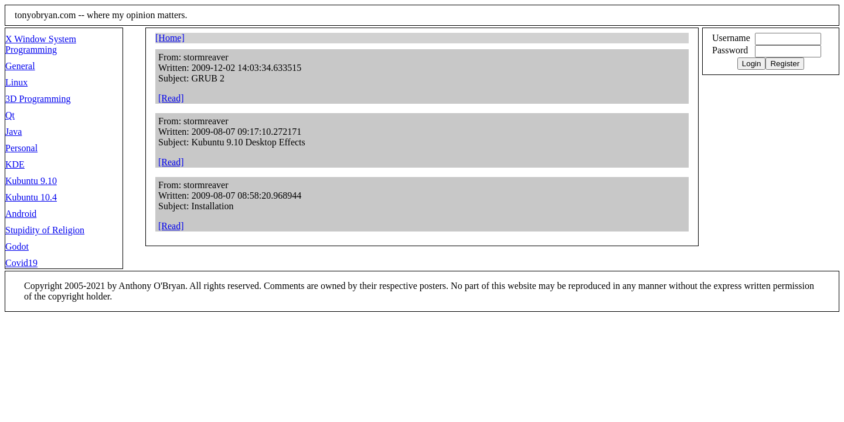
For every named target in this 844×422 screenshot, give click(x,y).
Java (13, 132)
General (20, 66)
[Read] (171, 98)
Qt (10, 115)
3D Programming (38, 99)
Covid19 (21, 263)
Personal (21, 148)
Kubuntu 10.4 (31, 197)
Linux (16, 82)
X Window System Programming (40, 44)
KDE (15, 164)
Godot (17, 246)
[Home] (170, 38)
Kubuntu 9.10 (31, 181)
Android (20, 214)
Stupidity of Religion (44, 230)
